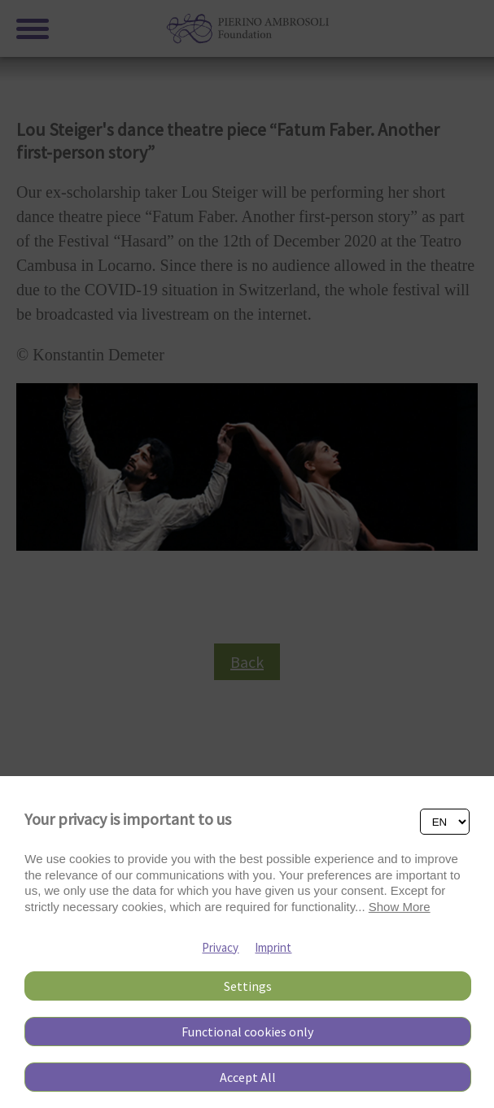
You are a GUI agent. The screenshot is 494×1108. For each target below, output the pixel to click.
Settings (248, 986)
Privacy (220, 947)
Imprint (273, 947)
